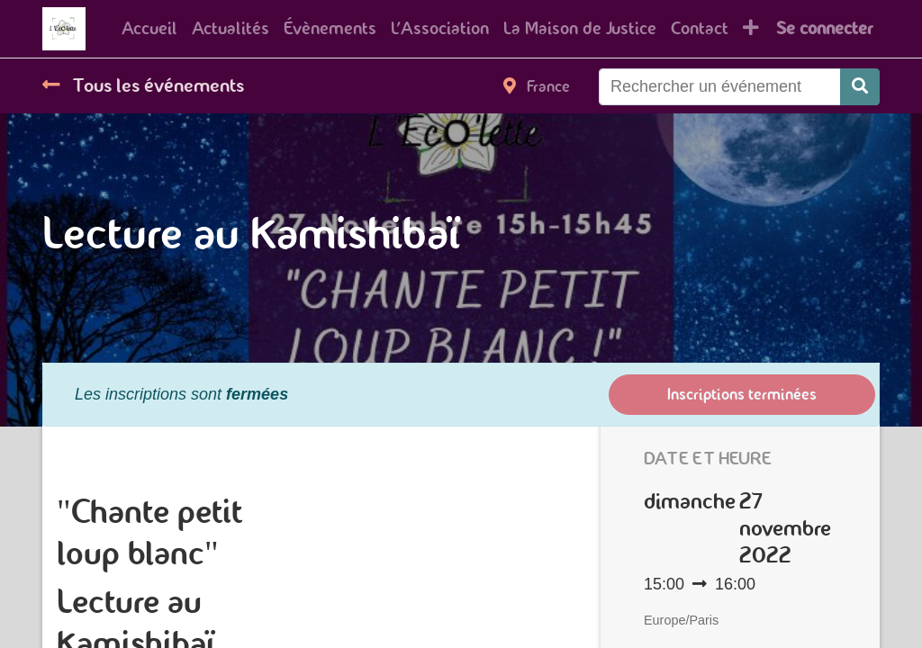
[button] (751, 29)
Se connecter (824, 28)
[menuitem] (149, 29)
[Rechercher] (860, 86)
